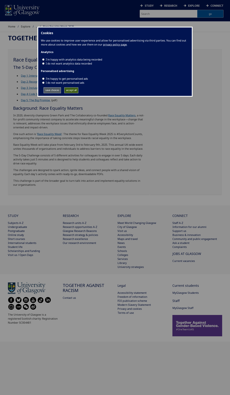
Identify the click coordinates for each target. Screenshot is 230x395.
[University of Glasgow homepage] (22, 10)
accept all (71, 90)
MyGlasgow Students (185, 293)
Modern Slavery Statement (134, 305)
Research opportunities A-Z (80, 227)
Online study (16, 235)
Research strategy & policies (80, 235)
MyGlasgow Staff (182, 308)
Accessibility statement (132, 293)
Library (122, 263)
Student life (15, 247)
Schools (122, 251)
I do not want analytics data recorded (69, 63)
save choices (52, 90)
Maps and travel (128, 239)
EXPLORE (124, 215)
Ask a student (180, 243)
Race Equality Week (49, 134)
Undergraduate (17, 227)
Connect (216, 6)
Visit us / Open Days (20, 255)
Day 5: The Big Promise (36, 100)
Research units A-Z (74, 223)
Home (11, 26)
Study (149, 6)
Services (123, 259)
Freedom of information (132, 297)
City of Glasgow (127, 227)
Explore (194, 6)
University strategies (131, 267)
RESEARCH (71, 215)
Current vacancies (183, 261)
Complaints (179, 247)
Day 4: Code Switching (34, 94)
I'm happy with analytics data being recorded (74, 59)
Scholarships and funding (24, 251)
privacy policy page (115, 44)
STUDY (13, 215)
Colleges (123, 255)
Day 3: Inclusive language (37, 88)
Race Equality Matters (122, 115)
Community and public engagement (194, 239)
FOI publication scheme (132, 301)
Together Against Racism (83, 287)
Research (170, 6)
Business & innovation (186, 235)
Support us (179, 231)
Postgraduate (16, 231)
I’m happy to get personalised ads (67, 79)
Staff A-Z (177, 223)
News (121, 243)
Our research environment (79, 243)
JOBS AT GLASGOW (186, 253)
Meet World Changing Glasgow (137, 223)
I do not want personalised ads (65, 83)
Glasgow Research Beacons (80, 231)
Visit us (122, 231)
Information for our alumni (189, 227)
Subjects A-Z (16, 223)
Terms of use (126, 313)
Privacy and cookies (130, 309)
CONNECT (180, 215)
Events (122, 247)
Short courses (16, 239)
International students (22, 243)
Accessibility (125, 235)
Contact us (69, 298)
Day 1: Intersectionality (35, 76)
